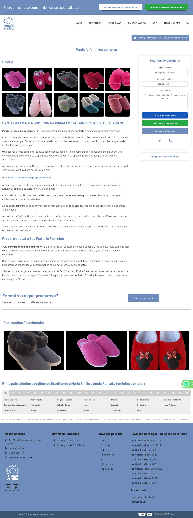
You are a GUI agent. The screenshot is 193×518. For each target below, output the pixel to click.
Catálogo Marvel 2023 (144, 482)
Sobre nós (114, 23)
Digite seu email (165, 67)
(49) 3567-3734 (14, 448)
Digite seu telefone (165, 79)
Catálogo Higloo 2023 (144, 464)
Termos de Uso (139, 501)
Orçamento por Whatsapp (165, 123)
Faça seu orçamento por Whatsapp (167, 7)
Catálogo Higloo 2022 (144, 459)
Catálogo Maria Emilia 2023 (147, 473)
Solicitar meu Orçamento (164, 115)
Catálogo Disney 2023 (144, 454)
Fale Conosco (137, 23)
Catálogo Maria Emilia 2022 (147, 468)
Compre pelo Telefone (165, 131)
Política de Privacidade (143, 497)
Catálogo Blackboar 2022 (146, 440)
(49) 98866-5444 (15, 452)
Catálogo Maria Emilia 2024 (68, 445)
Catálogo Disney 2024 (66, 440)
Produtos (95, 23)
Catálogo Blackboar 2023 (146, 445)
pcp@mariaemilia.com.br (19, 457)
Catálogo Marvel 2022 (144, 478)
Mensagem (165, 90)
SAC (154, 23)
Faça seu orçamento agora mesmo (120, 7)
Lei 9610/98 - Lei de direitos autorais (175, 419)
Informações (172, 23)
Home (79, 23)
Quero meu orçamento (143, 298)
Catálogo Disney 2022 (144, 450)
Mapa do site (106, 468)
